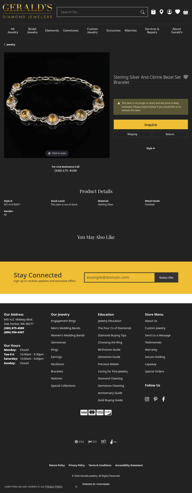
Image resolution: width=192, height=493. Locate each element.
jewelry (11, 44)
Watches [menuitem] (56, 378)
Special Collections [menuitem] (63, 385)
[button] (169, 12)
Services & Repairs (152, 30)
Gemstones (70, 30)
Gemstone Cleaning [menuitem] (111, 385)
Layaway (150, 364)
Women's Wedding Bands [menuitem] (68, 335)
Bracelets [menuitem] (57, 371)
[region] (57, 105)
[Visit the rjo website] (103, 442)
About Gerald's (176, 30)
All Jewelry (12, 30)
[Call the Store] (14, 328)
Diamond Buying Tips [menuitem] (112, 335)
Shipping (132, 134)
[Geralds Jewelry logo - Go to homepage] (27, 12)
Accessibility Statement (129, 465)
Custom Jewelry (92, 30)
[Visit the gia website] (79, 442)
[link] (153, 12)
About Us (151, 321)
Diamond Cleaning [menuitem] (110, 378)
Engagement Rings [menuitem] (63, 321)
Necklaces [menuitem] (57, 364)
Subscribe (166, 277)
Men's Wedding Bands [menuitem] (65, 328)
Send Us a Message (157, 335)
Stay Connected (38, 275)
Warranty (151, 349)
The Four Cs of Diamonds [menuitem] (114, 328)
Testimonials (153, 342)
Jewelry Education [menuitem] (109, 321)
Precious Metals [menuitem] (108, 364)
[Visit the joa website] (113, 442)
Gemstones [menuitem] (58, 342)
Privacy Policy (77, 465)
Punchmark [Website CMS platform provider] (103, 484)
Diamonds (52, 30)
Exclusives (113, 30)
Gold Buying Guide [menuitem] (110, 400)
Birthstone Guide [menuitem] (109, 349)
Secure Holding (155, 357)
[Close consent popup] (76, 487)
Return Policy (57, 465)
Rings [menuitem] (54, 349)
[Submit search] (143, 12)
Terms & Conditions (100, 465)
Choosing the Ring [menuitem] (110, 342)
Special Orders (154, 371)
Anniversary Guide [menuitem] (110, 393)
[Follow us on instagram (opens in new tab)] (147, 399)
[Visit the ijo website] (92, 442)
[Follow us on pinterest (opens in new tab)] (155, 399)
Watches (131, 30)
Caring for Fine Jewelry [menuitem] (113, 371)
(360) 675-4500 (66, 170)
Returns (170, 134)
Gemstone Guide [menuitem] (109, 357)
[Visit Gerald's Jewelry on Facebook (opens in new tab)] (163, 399)
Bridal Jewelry (32, 30)
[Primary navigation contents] (96, 30)
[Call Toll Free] (14, 332)
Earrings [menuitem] (56, 357)
